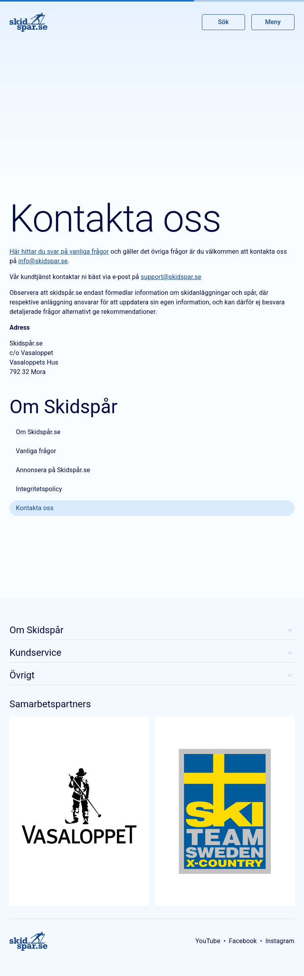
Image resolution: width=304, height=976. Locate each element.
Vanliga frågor (36, 451)
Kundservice (152, 652)
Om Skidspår (152, 630)
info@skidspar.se (43, 261)
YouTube (207, 941)
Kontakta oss (34, 508)
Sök (223, 22)
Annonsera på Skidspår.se (53, 470)
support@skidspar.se (171, 277)
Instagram (279, 941)
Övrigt (152, 675)
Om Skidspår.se (38, 432)
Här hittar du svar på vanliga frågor (59, 251)
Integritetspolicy (39, 489)
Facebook (243, 941)
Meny (273, 22)
